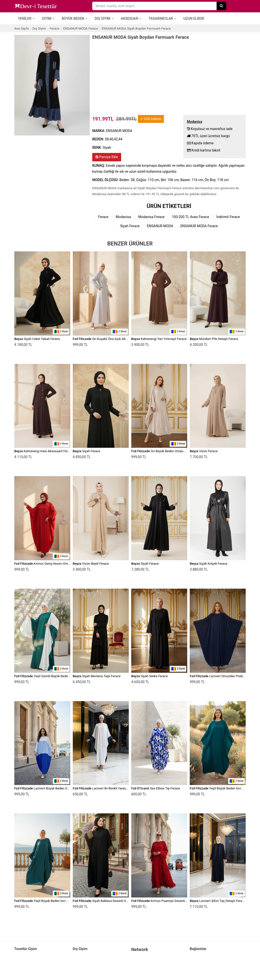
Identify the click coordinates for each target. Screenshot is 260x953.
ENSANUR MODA (160, 226)
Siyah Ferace (130, 226)
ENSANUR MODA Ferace (199, 226)
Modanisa (123, 217)
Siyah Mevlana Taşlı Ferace (97, 676)
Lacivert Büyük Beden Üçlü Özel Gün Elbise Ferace (59, 788)
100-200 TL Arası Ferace (190, 217)
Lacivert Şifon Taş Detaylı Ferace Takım (222, 901)
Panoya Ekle (106, 157)
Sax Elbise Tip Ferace (155, 788)
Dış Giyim (104, 18)
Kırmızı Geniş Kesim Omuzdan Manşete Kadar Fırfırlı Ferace (66, 563)
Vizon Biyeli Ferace (91, 563)
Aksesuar (131, 18)
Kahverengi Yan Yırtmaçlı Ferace (158, 339)
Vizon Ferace (204, 451)
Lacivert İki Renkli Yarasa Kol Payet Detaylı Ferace (118, 788)
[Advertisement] (169, 76)
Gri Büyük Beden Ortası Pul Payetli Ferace (170, 451)
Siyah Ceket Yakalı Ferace (37, 339)
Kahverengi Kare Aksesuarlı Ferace (43, 451)
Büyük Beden (74, 18)
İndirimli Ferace (228, 217)
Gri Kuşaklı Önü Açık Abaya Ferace (107, 339)
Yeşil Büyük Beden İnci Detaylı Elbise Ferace (55, 901)
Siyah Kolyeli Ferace (208, 563)
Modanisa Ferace (151, 217)
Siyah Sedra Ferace (149, 676)
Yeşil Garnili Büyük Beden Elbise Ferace (51, 676)
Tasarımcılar (162, 18)
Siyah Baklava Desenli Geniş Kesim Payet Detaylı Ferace (122, 901)
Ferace (103, 217)
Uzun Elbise (194, 18)
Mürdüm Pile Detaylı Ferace (214, 339)
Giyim (48, 18)
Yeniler (26, 18)
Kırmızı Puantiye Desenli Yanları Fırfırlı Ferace (173, 901)
